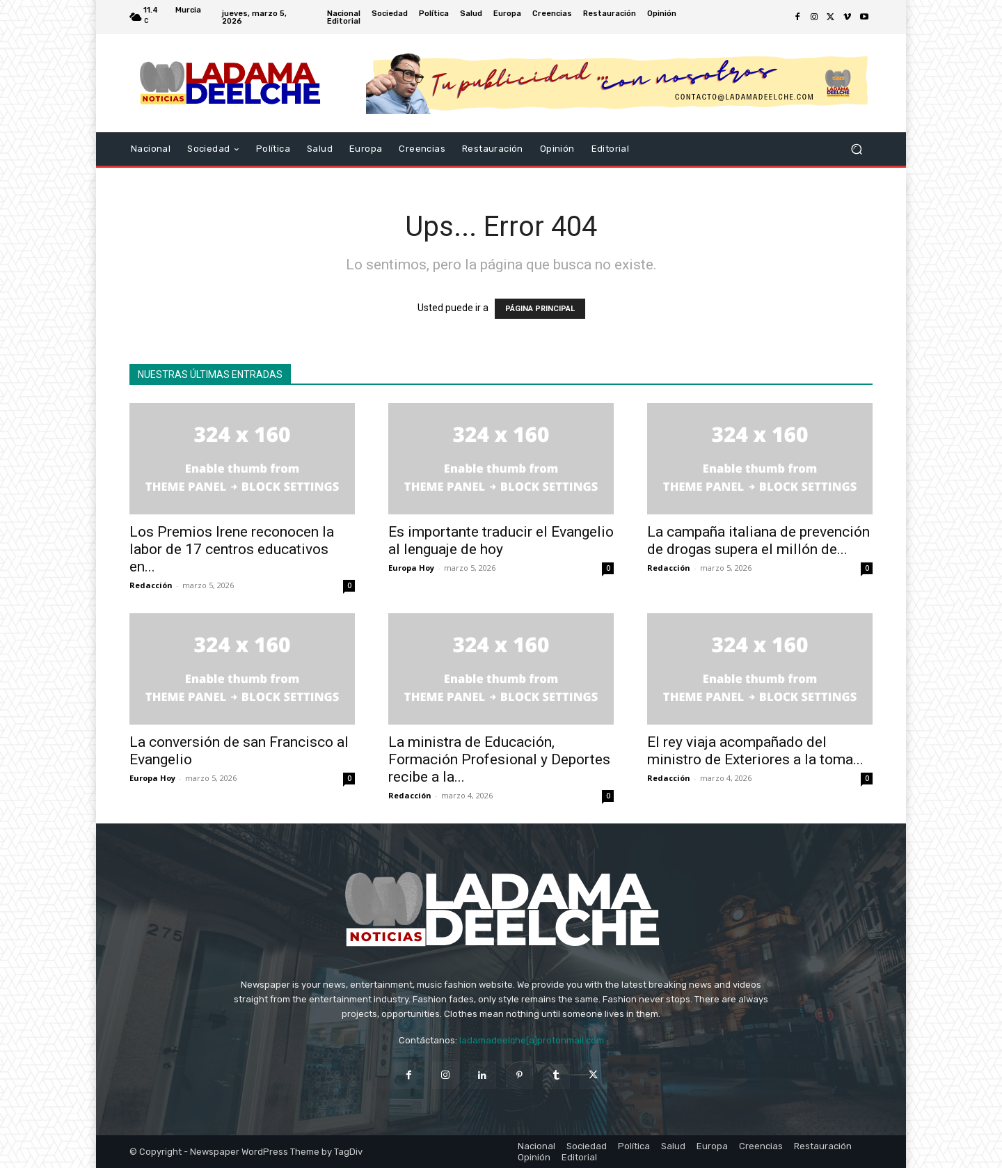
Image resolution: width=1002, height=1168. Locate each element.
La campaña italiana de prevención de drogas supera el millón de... (758, 540)
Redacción (151, 585)
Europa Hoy (411, 567)
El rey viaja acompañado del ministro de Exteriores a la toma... (755, 751)
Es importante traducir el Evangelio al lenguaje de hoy (501, 540)
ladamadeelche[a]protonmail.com (531, 1040)
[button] (856, 149)
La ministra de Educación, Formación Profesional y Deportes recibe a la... (499, 759)
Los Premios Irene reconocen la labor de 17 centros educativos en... (231, 549)
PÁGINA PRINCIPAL (540, 308)
